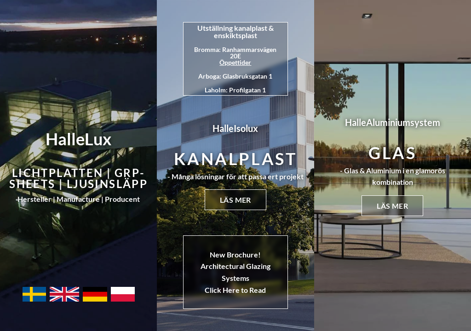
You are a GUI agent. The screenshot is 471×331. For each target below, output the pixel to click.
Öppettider (235, 62)
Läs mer (235, 199)
